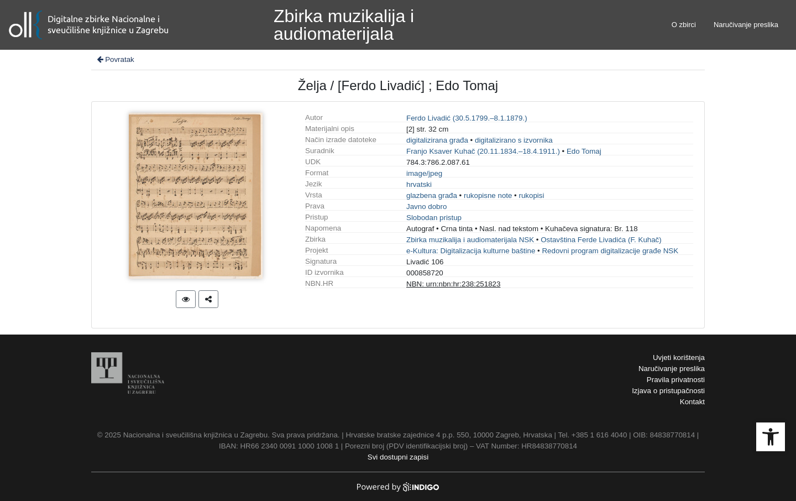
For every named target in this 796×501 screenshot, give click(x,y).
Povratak (115, 59)
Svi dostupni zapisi (398, 457)
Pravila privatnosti (676, 379)
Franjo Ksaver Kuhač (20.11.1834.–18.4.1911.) (483, 151)
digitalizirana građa (437, 140)
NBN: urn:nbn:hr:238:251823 (453, 284)
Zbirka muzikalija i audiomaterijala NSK (470, 240)
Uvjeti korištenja (679, 357)
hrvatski (419, 184)
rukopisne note (488, 195)
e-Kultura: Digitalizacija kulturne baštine (470, 251)
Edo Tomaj (584, 151)
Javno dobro (426, 206)
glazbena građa (431, 195)
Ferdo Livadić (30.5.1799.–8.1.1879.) (466, 118)
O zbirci (684, 24)
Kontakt (692, 402)
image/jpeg (424, 173)
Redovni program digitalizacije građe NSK (610, 251)
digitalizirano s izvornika (514, 140)
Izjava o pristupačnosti (668, 391)
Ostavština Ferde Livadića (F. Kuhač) (601, 240)
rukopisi (531, 195)
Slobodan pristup (434, 217)
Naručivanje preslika (746, 24)
